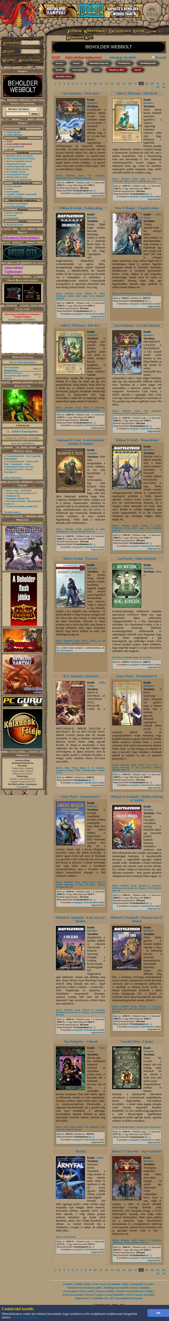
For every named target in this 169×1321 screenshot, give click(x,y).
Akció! (137, 69)
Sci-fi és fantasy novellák (139, 1294)
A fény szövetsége (141, 767)
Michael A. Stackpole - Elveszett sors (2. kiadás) (137, 919)
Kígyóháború (62, 531)
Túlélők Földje (82, 1284)
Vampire (70, 1129)
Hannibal (11, 495)
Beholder (92, 103)
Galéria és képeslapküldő (109, 1294)
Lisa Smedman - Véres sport (80, 93)
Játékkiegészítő (148, 63)
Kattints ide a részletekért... (22, 319)
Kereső (161, 57)
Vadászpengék (89, 770)
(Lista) (29, 155)
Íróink (10, 189)
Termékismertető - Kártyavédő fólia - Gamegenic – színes (21, 462)
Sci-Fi (70, 178)
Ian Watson (117, 657)
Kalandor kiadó (126, 1127)
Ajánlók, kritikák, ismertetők (22, 194)
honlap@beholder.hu (22, 763)
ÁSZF (55, 57)
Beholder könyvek (16, 155)
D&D (77, 770)
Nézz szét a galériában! (23, 443)
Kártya (59, 63)
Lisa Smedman (96, 175)
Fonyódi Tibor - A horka (137, 1041)
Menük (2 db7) (116, 69)
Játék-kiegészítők (15, 166)
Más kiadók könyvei (17, 158)
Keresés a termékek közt (19, 179)
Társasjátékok (14, 174)
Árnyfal (80, 1151)
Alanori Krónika (105, 1291)
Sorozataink (13, 191)
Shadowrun (61, 178)
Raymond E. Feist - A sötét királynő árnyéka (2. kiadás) (80, 442)
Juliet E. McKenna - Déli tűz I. (81, 325)
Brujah (78, 1129)
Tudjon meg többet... (25, 1317)
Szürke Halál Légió (77, 296)
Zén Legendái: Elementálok (11, 368)
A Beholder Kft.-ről (102, 1298)
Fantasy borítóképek (17, 203)
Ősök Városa (100, 1284)
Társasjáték (78, 69)
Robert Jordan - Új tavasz (80, 558)
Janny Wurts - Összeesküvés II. (136, 676)
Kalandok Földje (118, 1284)
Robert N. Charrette (150, 1240)
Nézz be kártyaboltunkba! (22, 362)
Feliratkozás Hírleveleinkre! (21, 237)
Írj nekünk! (23, 786)
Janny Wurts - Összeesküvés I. (81, 796)
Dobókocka (124, 63)
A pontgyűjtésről (15, 146)
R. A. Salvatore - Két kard (80, 676)
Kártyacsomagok (15, 161)
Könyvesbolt (86, 1291)
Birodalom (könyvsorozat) (20, 466)
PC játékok (12, 171)
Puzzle (59, 69)
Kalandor (148, 1051)
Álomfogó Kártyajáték (116, 1287)
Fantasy (134, 181)
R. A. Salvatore (96, 768)
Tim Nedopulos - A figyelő (81, 1041)
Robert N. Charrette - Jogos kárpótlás (137, 1151)
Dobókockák (13, 177)
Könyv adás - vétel (15, 490)
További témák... (12, 512)
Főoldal (67, 1284)
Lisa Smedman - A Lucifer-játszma (137, 325)
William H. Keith (94, 293)
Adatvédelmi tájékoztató (83, 57)
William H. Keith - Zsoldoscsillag (80, 208)
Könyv (76, 63)
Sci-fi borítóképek (16, 206)
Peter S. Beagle (145, 293)
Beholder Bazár (64, 76)
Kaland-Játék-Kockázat (18, 493)
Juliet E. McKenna (150, 179)
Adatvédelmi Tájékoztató (13, 270)
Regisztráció (82, 1298)
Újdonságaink (14, 132)
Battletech (60, 296)
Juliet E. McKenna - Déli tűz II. (137, 93)
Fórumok (11, 215)
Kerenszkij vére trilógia (134, 888)
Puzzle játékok (14, 169)
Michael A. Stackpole (150, 885)
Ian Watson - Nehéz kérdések (137, 558)
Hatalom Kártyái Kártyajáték (84, 1287)
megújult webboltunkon (85, 193)
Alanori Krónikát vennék (19, 506)
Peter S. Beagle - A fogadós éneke (137, 208)
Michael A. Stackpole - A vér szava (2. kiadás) (80, 919)
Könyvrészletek (15, 196)
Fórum (89, 1294)
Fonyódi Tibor (142, 1127)
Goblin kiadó (69, 1237)
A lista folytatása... (13, 477)
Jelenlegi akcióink (122, 57)
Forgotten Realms (64, 770)
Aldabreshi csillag (120, 181)
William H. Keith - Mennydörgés (136, 440)
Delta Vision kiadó (128, 293)
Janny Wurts (144, 765)
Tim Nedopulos (91, 1127)
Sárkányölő (136, 1284)
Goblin (99, 1157)
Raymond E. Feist (94, 529)
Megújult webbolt (15, 498)
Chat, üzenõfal (14, 186)
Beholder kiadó (75, 175)
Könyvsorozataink (72, 1294)
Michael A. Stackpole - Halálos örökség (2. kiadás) (136, 798)
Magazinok (12, 163)
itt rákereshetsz (65, 650)
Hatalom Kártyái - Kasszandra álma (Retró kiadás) (16, 375)
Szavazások (12, 218)
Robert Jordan (88, 641)
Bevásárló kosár (15, 224)
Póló (96, 69)
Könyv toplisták (15, 212)
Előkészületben (14, 134)
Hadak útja (155, 1127)
